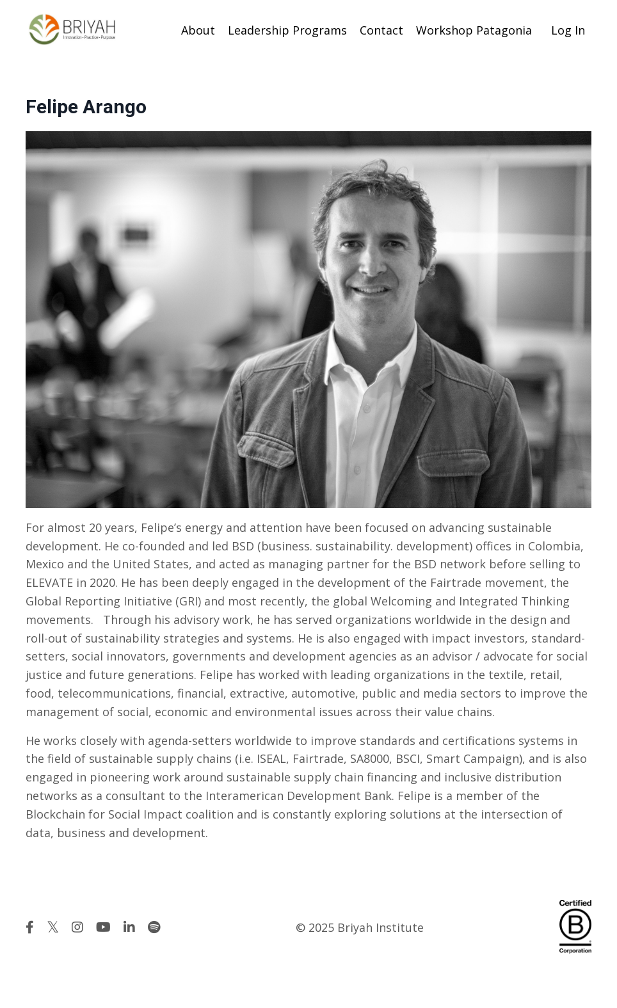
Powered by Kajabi (552, 974)
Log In (568, 30)
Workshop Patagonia (474, 30)
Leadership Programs (287, 30)
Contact (381, 30)
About (198, 30)
